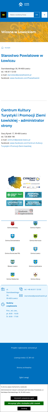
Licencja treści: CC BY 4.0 (24, 357)
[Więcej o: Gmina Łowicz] (35, 250)
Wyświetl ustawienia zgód (24, 398)
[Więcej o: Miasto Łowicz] (12, 263)
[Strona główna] (24, 5)
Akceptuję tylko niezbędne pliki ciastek (24, 403)
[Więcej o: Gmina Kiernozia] (35, 237)
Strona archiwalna (24, 367)
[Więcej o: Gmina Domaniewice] (12, 237)
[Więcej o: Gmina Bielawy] (12, 225)
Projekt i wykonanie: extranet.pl (24, 348)
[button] (44, 15)
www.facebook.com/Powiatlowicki (24, 78)
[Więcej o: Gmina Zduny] (35, 276)
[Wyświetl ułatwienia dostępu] (3, 15)
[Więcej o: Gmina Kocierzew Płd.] (12, 250)
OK (36, 15)
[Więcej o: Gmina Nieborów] (13, 276)
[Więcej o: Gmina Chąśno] (35, 225)
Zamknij (24, 408)
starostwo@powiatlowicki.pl (19, 75)
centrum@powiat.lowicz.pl (18, 140)
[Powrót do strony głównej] (3, 47)
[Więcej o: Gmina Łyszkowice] (35, 263)
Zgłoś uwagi (24, 377)
